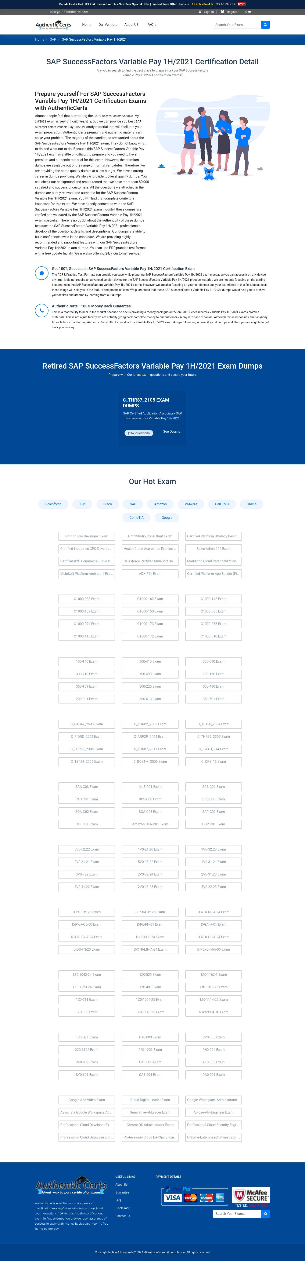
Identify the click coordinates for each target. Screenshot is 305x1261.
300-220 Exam (150, 686)
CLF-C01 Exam (87, 824)
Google (167, 518)
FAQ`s (151, 25)
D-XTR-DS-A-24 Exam (214, 912)
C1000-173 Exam (150, 624)
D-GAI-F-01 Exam (213, 924)
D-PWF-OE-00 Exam (86, 924)
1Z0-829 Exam (150, 975)
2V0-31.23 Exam (213, 874)
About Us (121, 1184)
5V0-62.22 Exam (86, 849)
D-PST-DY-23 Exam (87, 912)
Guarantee (122, 1192)
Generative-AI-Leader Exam (150, 1112)
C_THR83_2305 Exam (87, 749)
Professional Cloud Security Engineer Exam (214, 1125)
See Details (171, 432)
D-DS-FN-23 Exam (86, 949)
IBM (82, 504)
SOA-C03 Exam (150, 812)
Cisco (107, 504)
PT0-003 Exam (150, 1037)
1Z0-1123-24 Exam (86, 987)
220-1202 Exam (150, 1050)
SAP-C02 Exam (213, 812)
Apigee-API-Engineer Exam (214, 1112)
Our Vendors (107, 25)
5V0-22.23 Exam (213, 887)
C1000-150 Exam (150, 611)
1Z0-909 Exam (87, 1012)
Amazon (160, 504)
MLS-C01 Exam (150, 787)
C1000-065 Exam (214, 624)
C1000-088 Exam (87, 599)
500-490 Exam (150, 674)
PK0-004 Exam (213, 1050)
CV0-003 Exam (213, 1037)
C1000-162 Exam (150, 599)
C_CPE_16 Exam (213, 762)
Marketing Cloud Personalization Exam (214, 561)
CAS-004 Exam (150, 1075)
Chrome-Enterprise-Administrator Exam (214, 1137)
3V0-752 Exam (87, 874)
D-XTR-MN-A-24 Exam (150, 949)
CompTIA (136, 518)
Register (230, 12)
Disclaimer (122, 1208)
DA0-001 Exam (213, 1075)
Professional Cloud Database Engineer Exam (87, 1137)
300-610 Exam (150, 699)
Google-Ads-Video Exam (87, 1100)
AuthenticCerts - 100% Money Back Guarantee (91, 306)
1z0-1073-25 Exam (213, 987)
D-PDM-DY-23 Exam (150, 912)
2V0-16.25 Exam (150, 887)
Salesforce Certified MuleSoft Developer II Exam (151, 561)
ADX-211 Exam (150, 574)
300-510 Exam (213, 661)
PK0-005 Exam (87, 1062)
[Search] (237, 25)
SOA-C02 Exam (86, 812)
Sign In (206, 12)
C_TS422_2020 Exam (87, 762)
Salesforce (53, 504)
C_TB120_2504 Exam (214, 724)
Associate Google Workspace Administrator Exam (87, 1112)
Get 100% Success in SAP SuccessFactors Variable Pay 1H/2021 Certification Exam (123, 268)
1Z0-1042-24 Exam (86, 975)
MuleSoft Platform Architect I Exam (87, 574)
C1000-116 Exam (87, 636)
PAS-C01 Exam (87, 799)
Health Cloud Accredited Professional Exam (151, 549)
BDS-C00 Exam (150, 799)
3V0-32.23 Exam (213, 849)
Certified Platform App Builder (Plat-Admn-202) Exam (214, 574)
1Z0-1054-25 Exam (150, 1000)
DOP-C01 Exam (213, 824)
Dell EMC (222, 504)
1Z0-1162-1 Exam (213, 975)
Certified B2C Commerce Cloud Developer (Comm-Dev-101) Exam (87, 561)
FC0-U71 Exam (87, 1037)
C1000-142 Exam (214, 599)
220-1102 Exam (86, 1050)
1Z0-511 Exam (87, 1000)
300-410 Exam (150, 661)
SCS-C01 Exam (213, 787)
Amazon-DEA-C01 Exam (150, 824)
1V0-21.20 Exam (150, 849)
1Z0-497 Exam (150, 987)
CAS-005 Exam (150, 1062)
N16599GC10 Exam (213, 1012)
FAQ (118, 1200)
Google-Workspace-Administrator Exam (214, 1100)
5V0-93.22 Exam (150, 862)
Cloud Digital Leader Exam (150, 1100)
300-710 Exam (86, 674)
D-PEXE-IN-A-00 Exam (213, 949)
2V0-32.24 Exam (150, 874)
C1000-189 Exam (87, 611)
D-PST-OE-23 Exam (150, 937)
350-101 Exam (86, 686)
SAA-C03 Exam (86, 787)
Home (86, 25)
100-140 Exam (86, 661)
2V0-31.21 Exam (86, 862)
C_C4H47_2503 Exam (87, 724)
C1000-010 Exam (214, 636)
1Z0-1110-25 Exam (150, 1012)
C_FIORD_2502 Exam (87, 737)
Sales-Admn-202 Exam (214, 549)
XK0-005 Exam (213, 1062)
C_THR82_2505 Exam (150, 724)
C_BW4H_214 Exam (213, 749)
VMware (191, 504)
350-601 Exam (213, 699)
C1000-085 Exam (214, 611)
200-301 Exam (86, 699)
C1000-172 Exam (150, 636)
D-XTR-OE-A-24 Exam (214, 937)
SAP (53, 39)
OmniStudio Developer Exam (86, 536)
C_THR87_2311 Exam (150, 749)
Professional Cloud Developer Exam (87, 1125)
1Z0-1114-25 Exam (213, 1000)
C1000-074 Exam (87, 624)
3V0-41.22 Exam (86, 887)
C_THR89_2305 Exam (213, 737)
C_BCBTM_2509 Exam (150, 762)
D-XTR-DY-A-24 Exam (87, 937)
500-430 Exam (213, 686)
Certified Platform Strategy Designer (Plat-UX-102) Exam (214, 536)
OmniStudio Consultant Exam (150, 536)
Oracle (251, 504)
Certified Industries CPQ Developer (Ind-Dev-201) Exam (87, 549)
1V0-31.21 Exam (213, 862)
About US (132, 25)
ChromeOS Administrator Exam (150, 1125)
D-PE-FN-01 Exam (150, 924)
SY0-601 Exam (87, 1075)
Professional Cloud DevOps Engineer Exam (151, 1137)
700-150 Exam (213, 674)
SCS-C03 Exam (213, 799)
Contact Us (122, 1216)
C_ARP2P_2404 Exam (150, 737)
